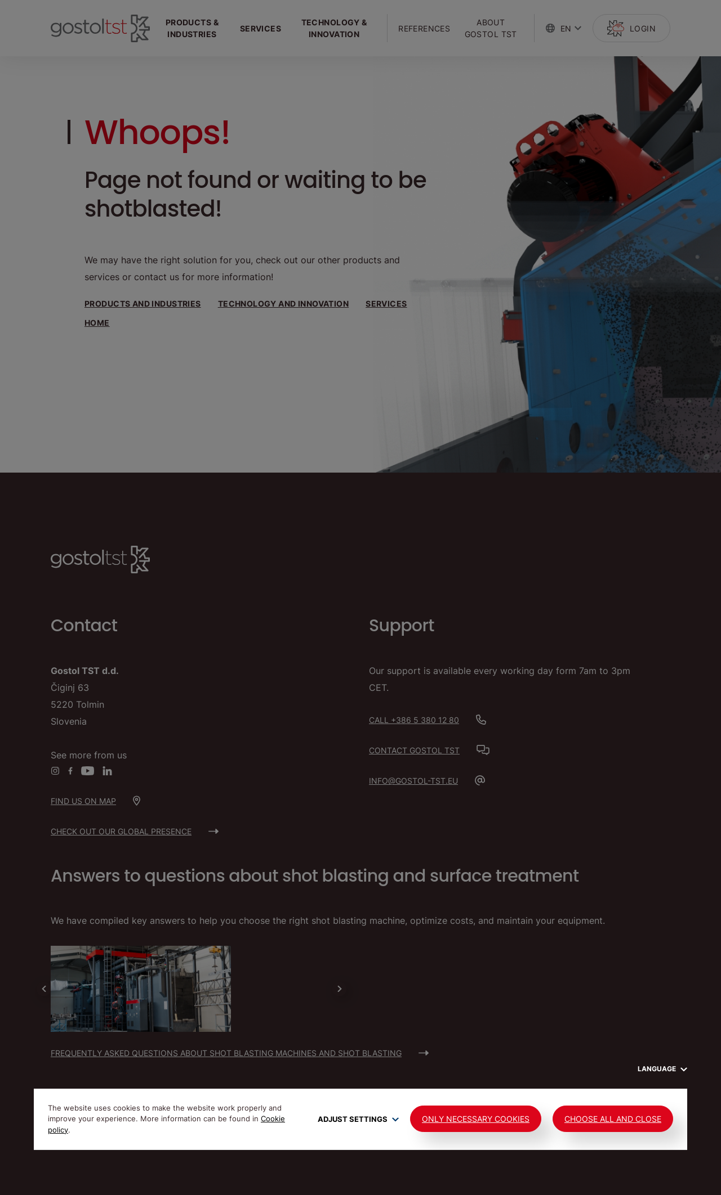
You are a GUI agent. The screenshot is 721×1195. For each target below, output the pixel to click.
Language (662, 1068)
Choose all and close (612, 1119)
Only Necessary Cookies (475, 1119)
